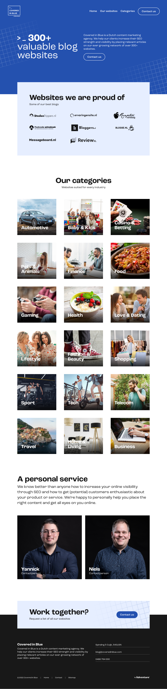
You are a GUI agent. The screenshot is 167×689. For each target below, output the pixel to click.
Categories (128, 11)
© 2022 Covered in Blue (27, 678)
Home (93, 11)
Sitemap (72, 678)
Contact (58, 678)
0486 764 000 (103, 659)
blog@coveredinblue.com (109, 652)
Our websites (109, 11)
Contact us (149, 11)
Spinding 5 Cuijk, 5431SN (108, 645)
